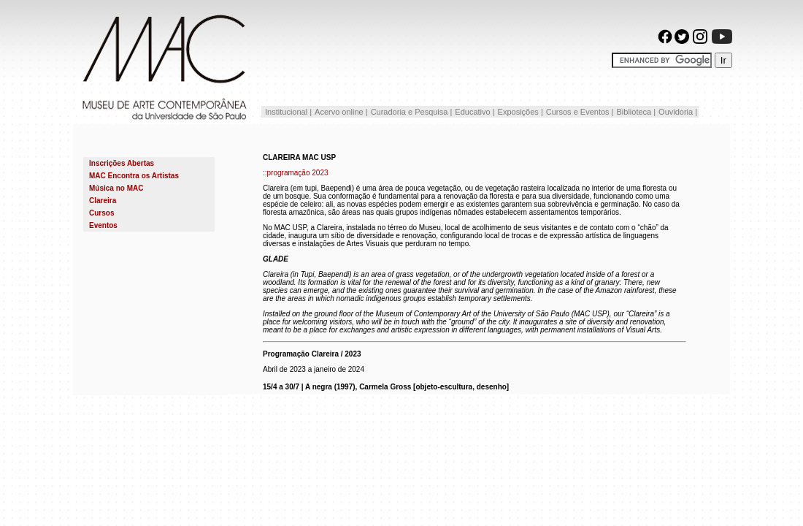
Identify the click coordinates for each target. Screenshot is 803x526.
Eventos (103, 225)
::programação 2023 (295, 173)
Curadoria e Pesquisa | (412, 111)
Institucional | (287, 111)
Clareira (102, 201)
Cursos (101, 213)
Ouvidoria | (677, 111)
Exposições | (520, 111)
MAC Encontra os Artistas (134, 176)
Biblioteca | (636, 111)
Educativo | (474, 111)
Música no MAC (116, 188)
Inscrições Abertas (121, 163)
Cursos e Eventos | (580, 111)
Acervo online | (341, 111)
